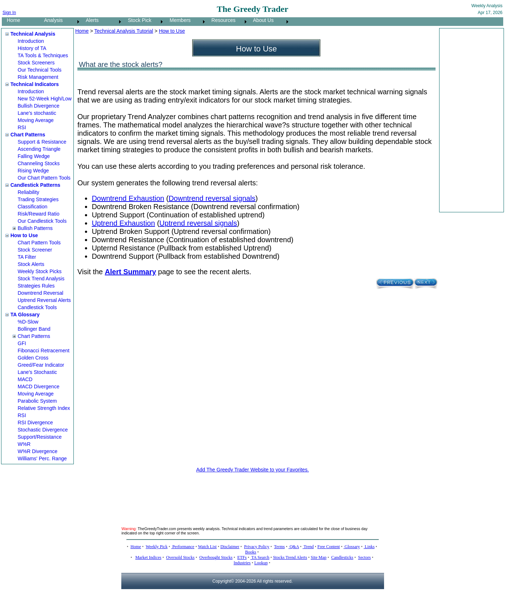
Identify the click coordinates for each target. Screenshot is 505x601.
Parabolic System (37, 401)
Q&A (293, 546)
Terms (279, 546)
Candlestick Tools (37, 307)
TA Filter (27, 257)
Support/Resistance (40, 437)
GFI (22, 343)
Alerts (90, 20)
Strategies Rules (36, 286)
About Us (261, 20)
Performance (182, 546)
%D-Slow (28, 322)
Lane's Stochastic (37, 372)
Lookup (260, 562)
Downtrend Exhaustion (128, 198)
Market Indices (148, 557)
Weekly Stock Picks (40, 271)
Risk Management (38, 77)
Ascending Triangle (39, 149)
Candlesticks (342, 557)
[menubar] (146, 21)
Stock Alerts (31, 264)
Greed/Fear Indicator (41, 365)
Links (369, 546)
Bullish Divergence (38, 106)
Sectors (364, 557)
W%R (24, 444)
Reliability (28, 192)
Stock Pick (137, 20)
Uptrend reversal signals (198, 223)
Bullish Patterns (35, 228)
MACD (25, 379)
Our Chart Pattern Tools (44, 178)
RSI (22, 127)
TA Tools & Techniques (43, 55)
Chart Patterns (27, 134)
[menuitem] (20, 21)
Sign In (9, 12)
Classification (32, 206)
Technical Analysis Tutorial (123, 31)
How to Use (24, 235)
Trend (308, 546)
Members (178, 20)
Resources (221, 20)
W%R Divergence (37, 451)
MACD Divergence (38, 386)
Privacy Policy (256, 546)
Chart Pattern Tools (39, 242)
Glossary (351, 546)
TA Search (259, 557)
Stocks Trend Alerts (290, 557)
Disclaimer (229, 546)
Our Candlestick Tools (42, 221)
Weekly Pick (157, 546)
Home (11, 20)
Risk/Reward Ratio (38, 214)
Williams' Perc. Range (42, 458)
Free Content (328, 546)
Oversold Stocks (180, 557)
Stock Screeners (36, 62)
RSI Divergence (35, 422)
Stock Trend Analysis (41, 278)
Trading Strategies (38, 199)
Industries (242, 562)
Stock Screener (35, 250)
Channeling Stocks (39, 163)
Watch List (207, 546)
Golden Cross (33, 358)
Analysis (51, 20)
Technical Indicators (34, 84)
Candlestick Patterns (35, 185)
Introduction (31, 41)
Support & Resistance (42, 142)
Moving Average (36, 120)
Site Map (318, 557)
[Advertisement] (470, 120)
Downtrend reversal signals (211, 198)
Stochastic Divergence (43, 430)
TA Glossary (25, 314)
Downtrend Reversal (40, 293)
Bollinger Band (34, 329)
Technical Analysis (32, 34)
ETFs (242, 557)
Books (250, 552)
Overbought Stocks (216, 557)
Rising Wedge (33, 170)
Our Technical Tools (40, 70)
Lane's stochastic (37, 113)
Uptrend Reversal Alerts (44, 300)
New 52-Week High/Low (45, 98)
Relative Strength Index (44, 408)
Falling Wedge (34, 156)
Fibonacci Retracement (43, 350)
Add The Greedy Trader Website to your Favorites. (252, 470)
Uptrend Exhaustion (123, 223)
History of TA (32, 48)
